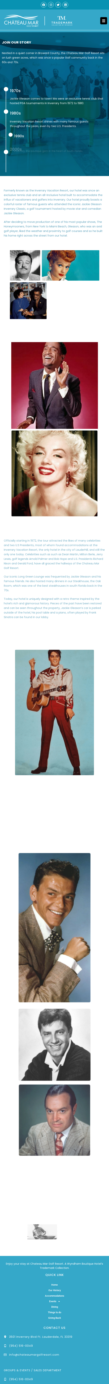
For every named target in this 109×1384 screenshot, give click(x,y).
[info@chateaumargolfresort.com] (5, 1354)
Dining (54, 1306)
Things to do (54, 1312)
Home (54, 1284)
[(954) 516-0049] (5, 1345)
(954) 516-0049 (21, 1346)
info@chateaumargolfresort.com (34, 1355)
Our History (54, 1290)
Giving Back (54, 1317)
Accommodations (54, 1295)
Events (54, 1301)
